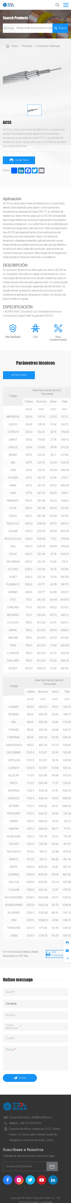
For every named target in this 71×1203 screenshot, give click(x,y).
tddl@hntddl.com (41, 1113)
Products (26, 46)
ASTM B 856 (18, 374)
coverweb (46, 1198)
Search (59, 28)
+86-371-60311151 (31, 1119)
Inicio (14, 46)
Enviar (20, 1074)
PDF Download (54, 952)
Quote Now (19, 159)
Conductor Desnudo (47, 46)
